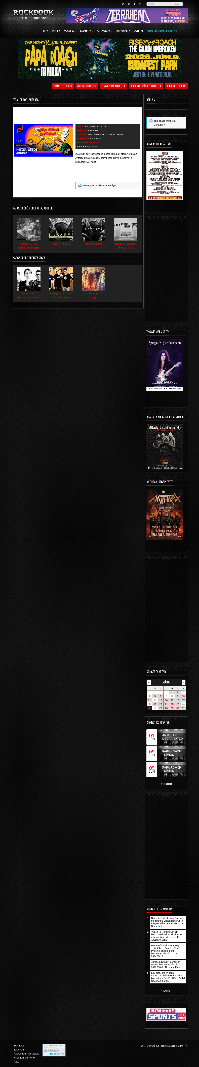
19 (155, 704)
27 (160, 708)
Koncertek (86, 31)
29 (172, 708)
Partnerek (19, 1045)
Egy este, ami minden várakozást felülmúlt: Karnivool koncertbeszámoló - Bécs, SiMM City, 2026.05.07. (168, 977)
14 (166, 700)
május (166, 682)
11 (149, 700)
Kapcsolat (19, 1049)
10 (183, 696)
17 (183, 700)
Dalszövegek (104, 31)
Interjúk (56, 31)
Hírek (45, 31)
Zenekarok (70, 31)
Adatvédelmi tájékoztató (26, 1053)
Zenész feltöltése (63, 86)
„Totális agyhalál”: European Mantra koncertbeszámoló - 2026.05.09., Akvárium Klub (165, 965)
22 (172, 704)
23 (177, 704)
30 (177, 708)
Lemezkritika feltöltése (114, 86)
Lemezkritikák (123, 31)
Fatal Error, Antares (87, 146)
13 (160, 700)
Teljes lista (166, 784)
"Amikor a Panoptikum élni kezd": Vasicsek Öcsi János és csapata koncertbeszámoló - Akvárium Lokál (167, 935)
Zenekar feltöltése (87, 86)
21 (166, 704)
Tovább (166, 990)
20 (160, 704)
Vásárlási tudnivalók (24, 1057)
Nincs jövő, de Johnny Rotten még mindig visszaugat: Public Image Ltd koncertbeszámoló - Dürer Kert (167, 922)
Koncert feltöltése (177, 86)
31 (183, 708)
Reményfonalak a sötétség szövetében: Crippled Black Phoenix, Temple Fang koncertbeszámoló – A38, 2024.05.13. (165, 951)
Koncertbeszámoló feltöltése (146, 86)
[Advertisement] (107, 174)
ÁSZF (17, 1061)
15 (172, 700)
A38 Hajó (93, 130)
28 (166, 708)
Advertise (138, 31)
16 (177, 700)
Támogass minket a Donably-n (162, 31)
